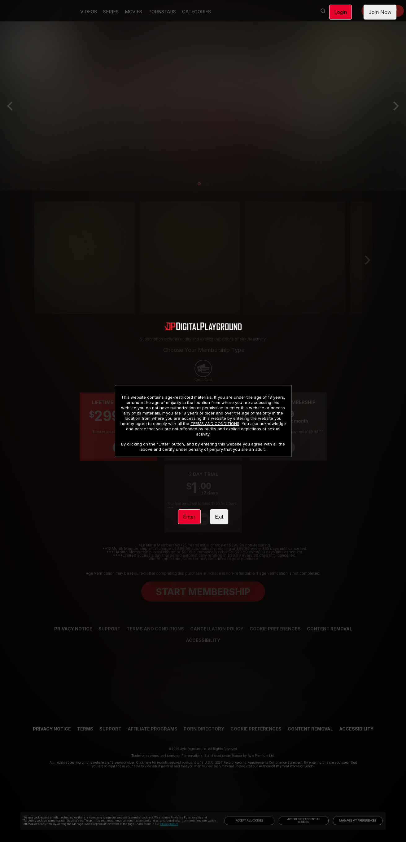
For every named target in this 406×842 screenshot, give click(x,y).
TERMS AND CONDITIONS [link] (214, 423)
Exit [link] (219, 517)
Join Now (380, 12)
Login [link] (340, 12)
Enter (189, 517)
